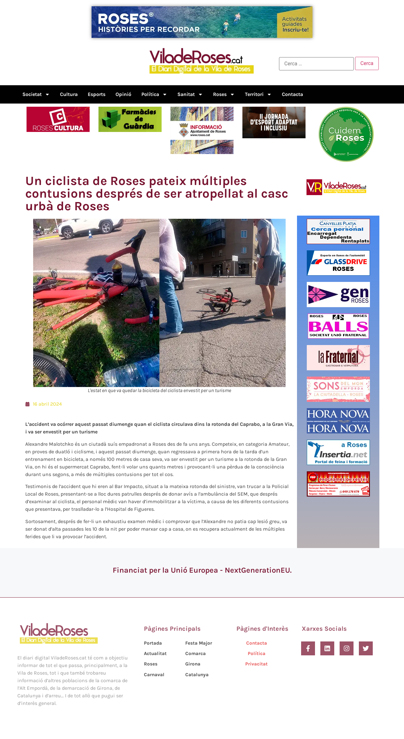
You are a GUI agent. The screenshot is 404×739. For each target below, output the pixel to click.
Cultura (69, 94)
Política (154, 94)
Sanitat (190, 94)
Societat (36, 94)
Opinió (123, 94)
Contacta (292, 94)
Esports (96, 94)
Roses (224, 94)
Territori (258, 94)
